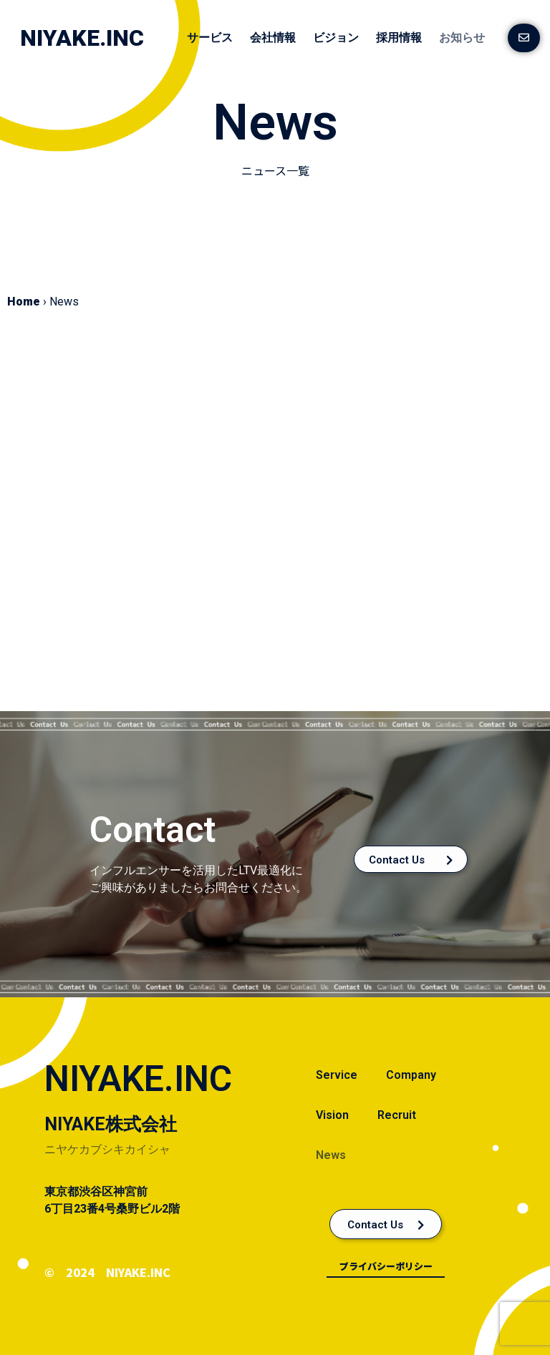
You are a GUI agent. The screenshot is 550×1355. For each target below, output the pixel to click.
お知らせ (462, 37)
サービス (210, 37)
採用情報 (399, 37)
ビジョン (336, 37)
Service (336, 1075)
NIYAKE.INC (82, 38)
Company (411, 1075)
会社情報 (273, 37)
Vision (332, 1115)
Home (23, 301)
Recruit (396, 1115)
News (331, 1155)
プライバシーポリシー (386, 1266)
